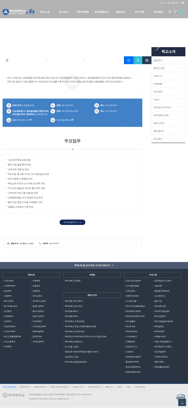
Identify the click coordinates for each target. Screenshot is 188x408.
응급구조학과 (38, 316)
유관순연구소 (131, 347)
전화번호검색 (25, 387)
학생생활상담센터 (162, 367)
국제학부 (7, 347)
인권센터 (129, 352)
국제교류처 (130, 291)
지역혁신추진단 (161, 357)
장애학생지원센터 (133, 357)
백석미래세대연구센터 (135, 316)
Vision (156, 99)
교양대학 (158, 286)
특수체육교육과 (10, 306)
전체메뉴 (177, 12)
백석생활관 (130, 321)
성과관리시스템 (71, 357)
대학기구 (158, 76)
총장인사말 (159, 68)
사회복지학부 (9, 286)
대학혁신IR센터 (132, 296)
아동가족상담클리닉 (163, 342)
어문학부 (36, 281)
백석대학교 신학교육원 (74, 321)
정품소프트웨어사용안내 (60, 387)
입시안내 (63, 12)
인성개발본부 (160, 352)
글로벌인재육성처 (162, 291)
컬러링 (120, 387)
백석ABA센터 (131, 331)
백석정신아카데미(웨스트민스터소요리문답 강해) (85, 337)
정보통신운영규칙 (40, 387)
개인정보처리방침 (9, 387)
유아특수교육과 (39, 301)
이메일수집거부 (78, 387)
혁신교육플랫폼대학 (12, 337)
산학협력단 (130, 342)
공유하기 (137, 60)
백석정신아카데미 (162, 107)
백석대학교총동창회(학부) (76, 362)
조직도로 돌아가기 (70, 222)
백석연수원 (130, 326)
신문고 (129, 387)
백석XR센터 (159, 331)
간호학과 (7, 321)
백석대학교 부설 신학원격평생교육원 (80, 326)
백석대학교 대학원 (72, 281)
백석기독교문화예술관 (135, 306)
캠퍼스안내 (159, 123)
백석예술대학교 (71, 316)
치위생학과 (37, 321)
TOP (182, 404)
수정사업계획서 (63, 120)
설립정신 (158, 60)
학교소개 (44, 12)
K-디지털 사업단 (72, 347)
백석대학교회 (160, 306)
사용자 (171, 12)
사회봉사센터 (160, 337)
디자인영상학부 (39, 326)
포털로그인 (174, 3)
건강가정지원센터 (133, 281)
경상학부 (7, 291)
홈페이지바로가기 (20, 120)
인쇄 (146, 60)
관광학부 (36, 291)
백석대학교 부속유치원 (74, 331)
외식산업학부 (9, 342)
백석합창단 (159, 326)
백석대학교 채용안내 (73, 342)
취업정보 (120, 12)
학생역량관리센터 (133, 372)
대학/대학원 (83, 12)
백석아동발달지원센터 (163, 321)
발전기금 (158, 301)
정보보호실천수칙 (94, 387)
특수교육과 (8, 301)
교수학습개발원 (132, 286)
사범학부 (7, 296)
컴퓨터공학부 (38, 306)
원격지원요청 (140, 387)
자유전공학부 (38, 342)
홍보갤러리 (159, 131)
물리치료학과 (38, 311)
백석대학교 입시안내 (73, 306)
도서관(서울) (131, 301)
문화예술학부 (38, 331)
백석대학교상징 (161, 115)
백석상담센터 (160, 316)
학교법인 (158, 139)
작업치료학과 (9, 326)
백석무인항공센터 (162, 311)
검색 (182, 12)
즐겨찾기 (128, 60)
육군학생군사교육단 (163, 347)
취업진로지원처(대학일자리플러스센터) (81, 352)
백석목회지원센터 (133, 311)
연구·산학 (139, 12)
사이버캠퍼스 (131, 337)
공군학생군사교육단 (163, 281)
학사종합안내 (101, 12)
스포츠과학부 (9, 331)
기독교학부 (8, 281)
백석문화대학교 (71, 311)
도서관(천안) (159, 296)
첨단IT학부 (37, 337)
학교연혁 (158, 91)
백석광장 (158, 12)
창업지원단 (159, 362)
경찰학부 (36, 286)
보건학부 (7, 311)
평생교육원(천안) (133, 367)
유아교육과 (37, 296)
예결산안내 (109, 387)
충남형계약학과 (132, 362)
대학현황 (158, 84)
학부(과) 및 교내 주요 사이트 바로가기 (92, 265)
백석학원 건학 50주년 (74, 301)
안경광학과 (8, 316)
